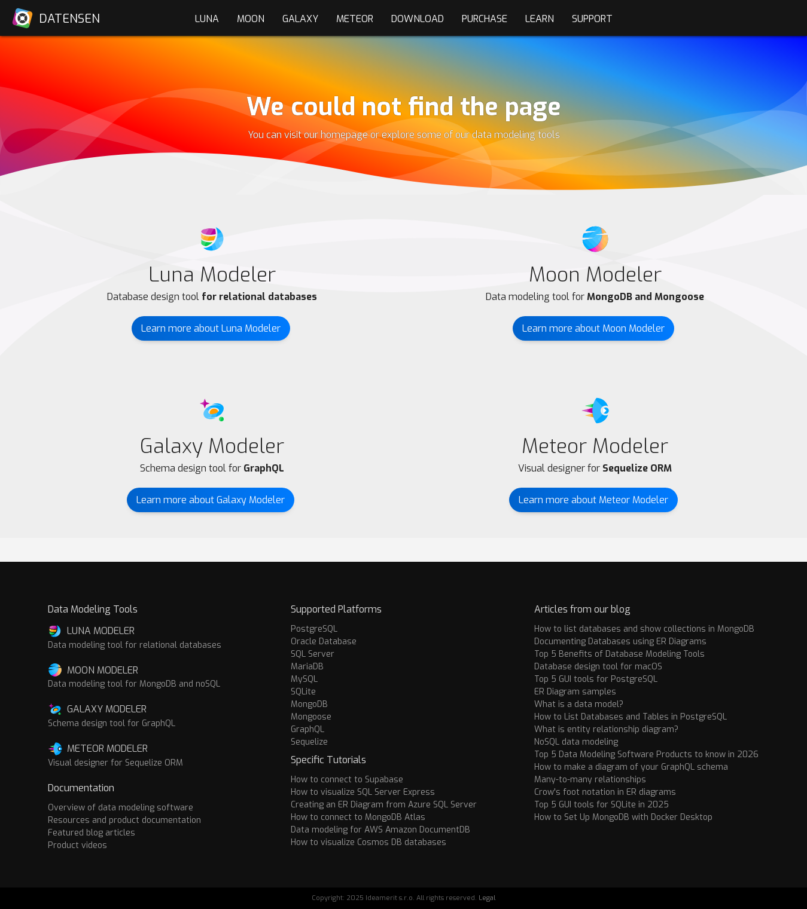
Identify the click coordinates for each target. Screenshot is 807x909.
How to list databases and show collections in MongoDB (644, 629)
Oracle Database (324, 641)
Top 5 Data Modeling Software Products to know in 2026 (646, 754)
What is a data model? (578, 704)
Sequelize (309, 742)
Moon (250, 19)
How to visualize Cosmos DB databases (368, 842)
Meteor (354, 19)
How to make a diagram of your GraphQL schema (631, 767)
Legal (487, 897)
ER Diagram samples (575, 691)
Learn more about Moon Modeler (593, 328)
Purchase (484, 19)
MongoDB (309, 704)
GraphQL (307, 729)
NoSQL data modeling (576, 742)
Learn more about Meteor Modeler (593, 500)
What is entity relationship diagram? (606, 729)
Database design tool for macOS (598, 666)
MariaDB (307, 666)
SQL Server (312, 654)
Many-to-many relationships (590, 779)
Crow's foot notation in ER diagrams (605, 792)
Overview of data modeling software (120, 807)
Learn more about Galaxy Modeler (210, 500)
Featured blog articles (91, 832)
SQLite (303, 691)
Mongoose (311, 717)
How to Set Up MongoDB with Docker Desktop (623, 817)
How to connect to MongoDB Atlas (358, 817)
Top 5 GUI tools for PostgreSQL (595, 679)
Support (592, 19)
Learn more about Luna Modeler (211, 328)
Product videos (77, 845)
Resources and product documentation (124, 820)
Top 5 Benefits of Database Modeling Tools (619, 654)
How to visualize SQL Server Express (363, 792)
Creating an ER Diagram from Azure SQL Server (384, 804)
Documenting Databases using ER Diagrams (620, 641)
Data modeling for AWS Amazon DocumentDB (380, 829)
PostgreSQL (314, 629)
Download (417, 19)
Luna (207, 19)
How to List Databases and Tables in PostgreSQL (630, 717)
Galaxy (300, 19)
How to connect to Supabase (347, 779)
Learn (539, 19)
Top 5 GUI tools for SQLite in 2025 (601, 804)
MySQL (304, 679)
